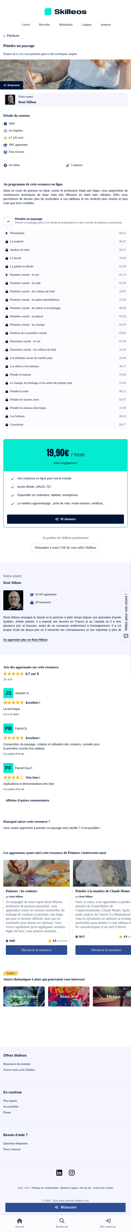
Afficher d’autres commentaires (27, 800)
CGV (27, 1187)
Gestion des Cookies (103, 1187)
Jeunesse (106, 24)
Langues (86, 24)
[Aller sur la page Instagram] (72, 1172)
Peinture (13, 35)
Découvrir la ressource (37, 950)
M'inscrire (65, 1207)
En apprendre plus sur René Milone (25, 639)
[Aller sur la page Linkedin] (59, 1172)
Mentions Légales (69, 1187)
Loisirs (26, 24)
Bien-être (44, 24)
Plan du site (85, 1187)
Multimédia (66, 24)
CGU (20, 1187)
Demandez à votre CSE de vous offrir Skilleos (65, 547)
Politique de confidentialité (45, 1187)
